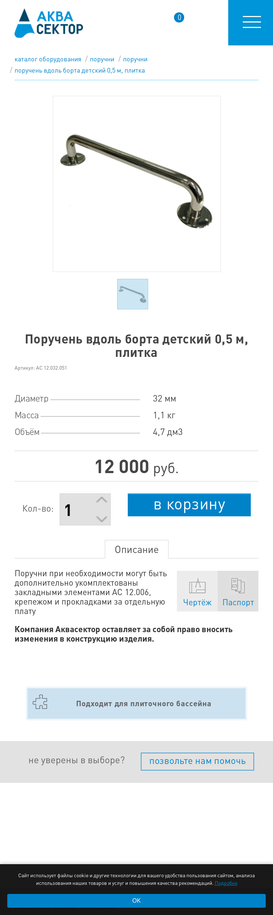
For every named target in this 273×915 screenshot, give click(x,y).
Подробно (226, 882)
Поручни (102, 58)
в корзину (189, 503)
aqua (49, 23)
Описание (137, 549)
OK (136, 901)
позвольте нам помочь (197, 760)
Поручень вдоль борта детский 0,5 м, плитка (80, 70)
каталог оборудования (48, 58)
